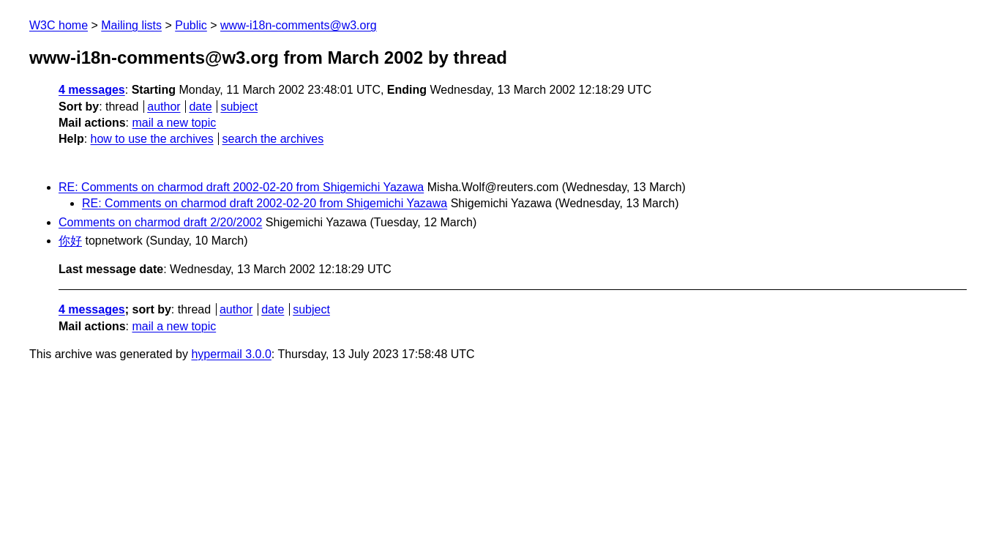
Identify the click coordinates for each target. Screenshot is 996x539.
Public (191, 25)
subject (239, 106)
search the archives (273, 139)
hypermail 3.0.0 (231, 354)
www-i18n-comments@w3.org (298, 25)
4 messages (92, 89)
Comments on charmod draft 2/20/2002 (160, 222)
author (163, 106)
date (200, 106)
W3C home (58, 25)
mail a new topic (174, 122)
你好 (70, 240)
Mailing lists (131, 25)
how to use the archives (152, 139)
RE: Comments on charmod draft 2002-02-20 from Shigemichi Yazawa (241, 187)
